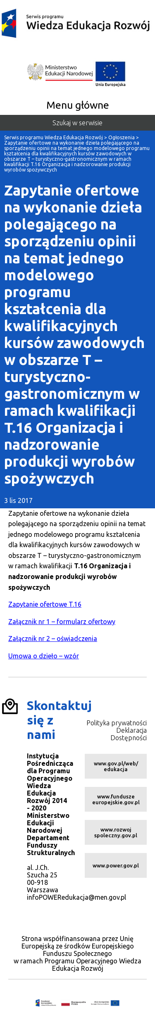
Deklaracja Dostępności (128, 734)
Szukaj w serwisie (77, 122)
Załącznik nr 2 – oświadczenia (52, 638)
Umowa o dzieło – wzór (43, 656)
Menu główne (77, 105)
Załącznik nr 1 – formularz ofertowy (61, 621)
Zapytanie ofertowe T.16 (44, 604)
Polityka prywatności (116, 723)
